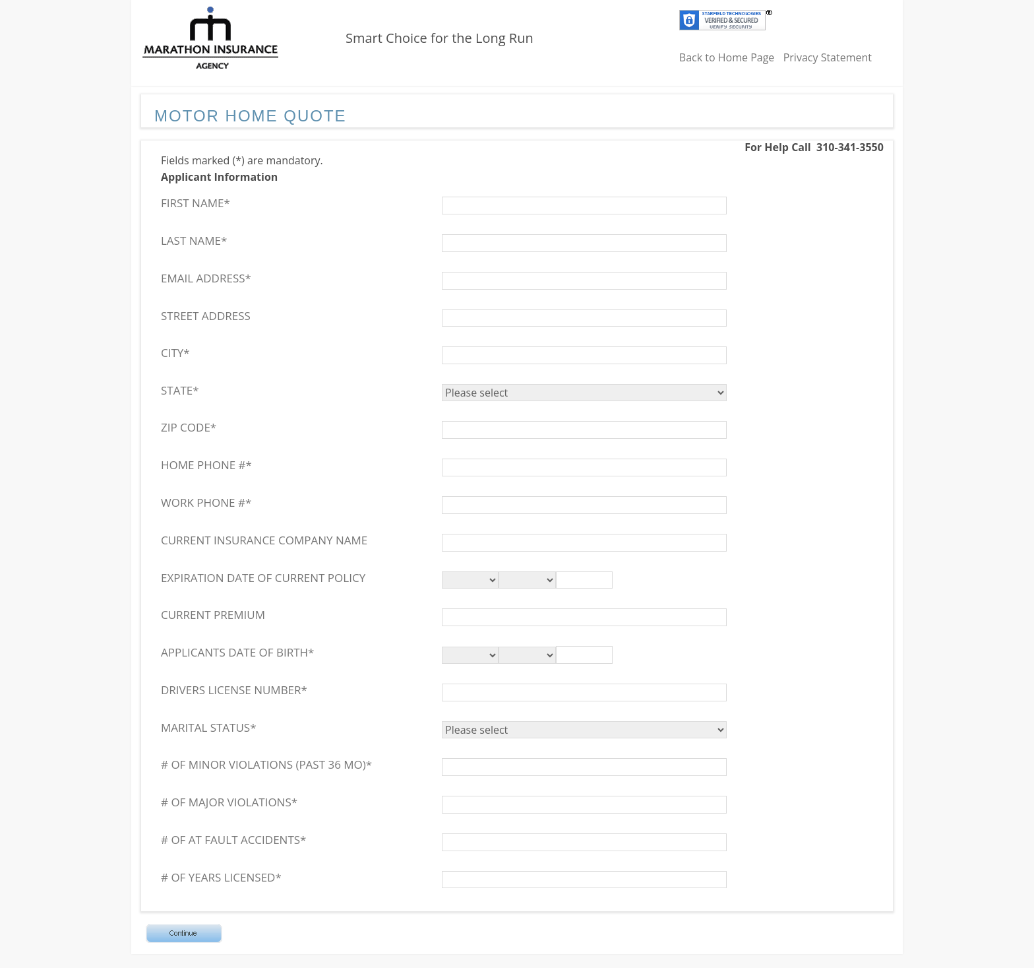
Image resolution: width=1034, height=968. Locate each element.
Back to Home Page (727, 57)
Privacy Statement (827, 57)
